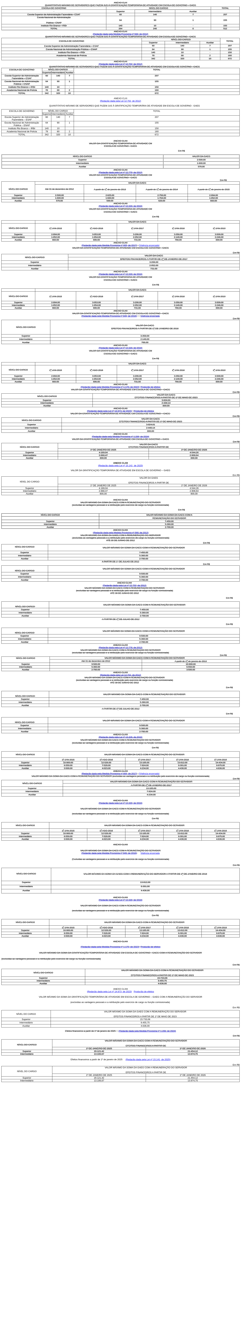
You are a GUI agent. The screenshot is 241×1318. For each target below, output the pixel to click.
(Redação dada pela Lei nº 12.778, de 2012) (120, 172)
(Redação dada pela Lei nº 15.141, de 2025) (120, 465)
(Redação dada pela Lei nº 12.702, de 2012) (120, 64)
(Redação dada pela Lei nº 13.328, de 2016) (120, 206)
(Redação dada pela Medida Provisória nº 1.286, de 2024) (120, 436)
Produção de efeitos (150, 387)
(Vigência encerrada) (149, 245)
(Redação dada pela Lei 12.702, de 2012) (120, 101)
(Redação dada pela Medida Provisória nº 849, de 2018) (109, 316)
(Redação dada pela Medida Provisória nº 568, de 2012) (120, 34)
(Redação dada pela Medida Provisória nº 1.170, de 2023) (110, 387)
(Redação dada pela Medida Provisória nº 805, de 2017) (109, 245)
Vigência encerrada (150, 316)
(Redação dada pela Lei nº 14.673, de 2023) (109, 411)
